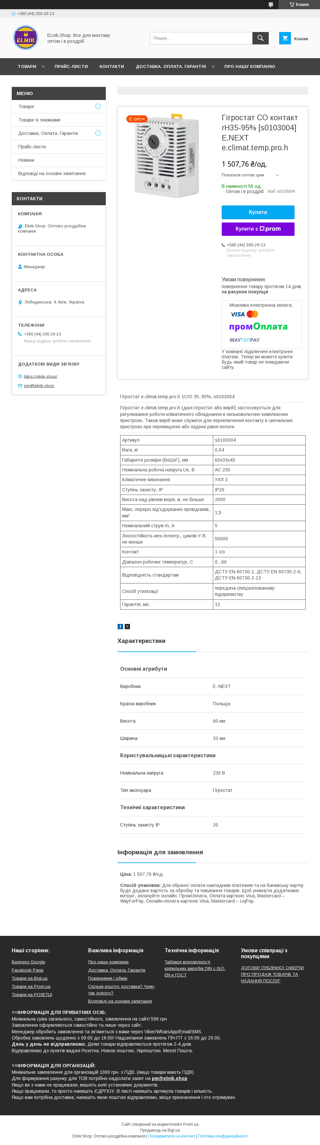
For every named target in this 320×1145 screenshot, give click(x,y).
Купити (258, 212)
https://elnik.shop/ (40, 376)
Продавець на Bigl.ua (160, 1130)
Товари (27, 66)
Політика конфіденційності (223, 1136)
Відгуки (58, 83)
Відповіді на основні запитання (121, 83)
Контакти (112, 66)
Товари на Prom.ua (31, 986)
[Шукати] (260, 38)
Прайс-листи (71, 66)
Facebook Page (27, 970)
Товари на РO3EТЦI (32, 994)
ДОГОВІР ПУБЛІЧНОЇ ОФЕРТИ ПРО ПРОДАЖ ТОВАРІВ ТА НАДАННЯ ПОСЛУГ (272, 974)
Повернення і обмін (107, 978)
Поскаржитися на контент (171, 1136)
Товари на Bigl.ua (29, 978)
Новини (27, 83)
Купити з (257, 229)
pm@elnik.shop (39, 385)
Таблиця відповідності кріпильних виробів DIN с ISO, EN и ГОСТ (195, 968)
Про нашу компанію (249, 66)
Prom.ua (191, 1124)
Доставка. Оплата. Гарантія (171, 66)
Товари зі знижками (39, 120)
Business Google (28, 961)
